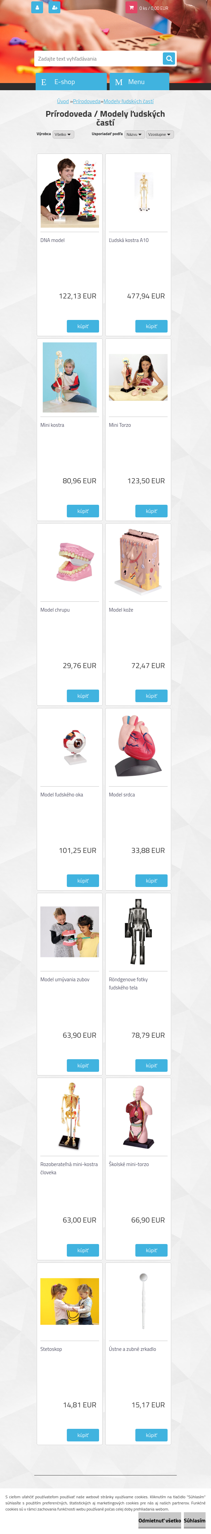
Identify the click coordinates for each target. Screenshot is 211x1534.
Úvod (63, 101)
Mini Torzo (120, 425)
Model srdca (122, 794)
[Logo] (81, 33)
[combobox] (134, 134)
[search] (169, 58)
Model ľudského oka (61, 794)
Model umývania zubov (65, 979)
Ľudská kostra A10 (129, 240)
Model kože (121, 610)
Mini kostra (52, 425)
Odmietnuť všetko (159, 1520)
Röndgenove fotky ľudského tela (128, 983)
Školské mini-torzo (129, 1164)
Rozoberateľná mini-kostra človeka (69, 1168)
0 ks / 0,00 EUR (153, 8)
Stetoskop (51, 1349)
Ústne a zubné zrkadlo (132, 1349)
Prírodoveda (86, 101)
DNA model (52, 240)
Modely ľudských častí (128, 101)
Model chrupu (55, 610)
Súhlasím (195, 1520)
